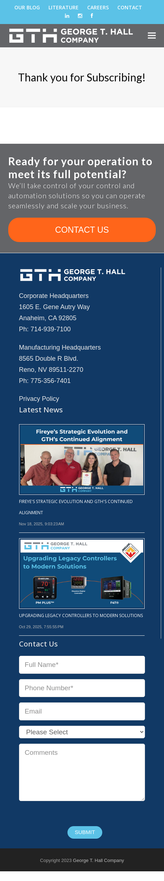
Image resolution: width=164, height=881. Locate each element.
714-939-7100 (51, 329)
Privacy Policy (39, 398)
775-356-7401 (51, 380)
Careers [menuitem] (98, 7)
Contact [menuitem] (129, 7)
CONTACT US (82, 230)
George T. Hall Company (98, 860)
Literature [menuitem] (63, 7)
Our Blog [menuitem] (27, 7)
